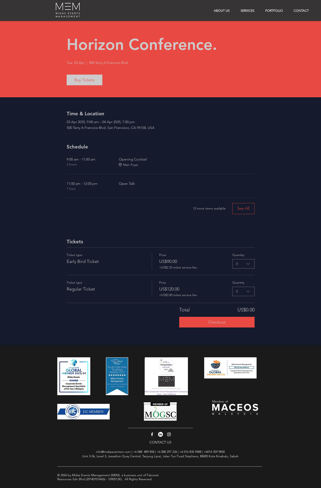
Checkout (217, 322)
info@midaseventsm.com (113, 452)
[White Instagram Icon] (169, 434)
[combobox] (243, 263)
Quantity (238, 255)
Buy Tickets (84, 79)
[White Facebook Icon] (152, 434)
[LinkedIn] (160, 434)
